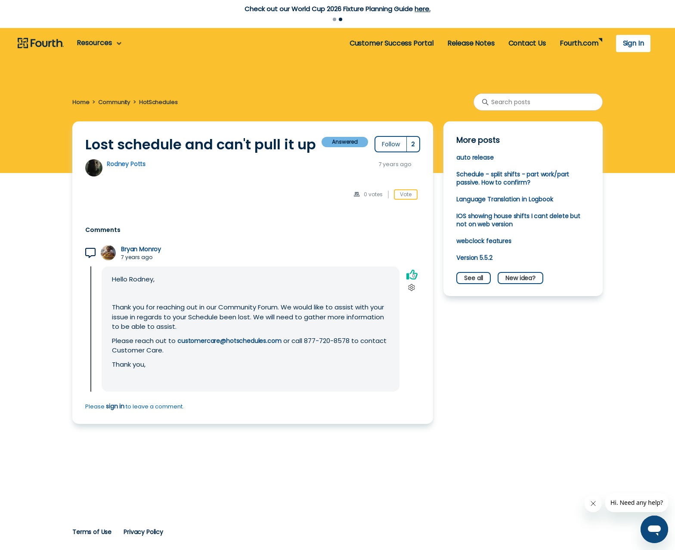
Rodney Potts (126, 164)
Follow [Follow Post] (391, 144)
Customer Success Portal (391, 43)
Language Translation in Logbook (504, 199)
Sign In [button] (633, 43)
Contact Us (527, 43)
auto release (474, 157)
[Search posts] (538, 102)
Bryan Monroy (141, 249)
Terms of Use (91, 532)
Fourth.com (579, 43)
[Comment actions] (411, 287)
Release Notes (471, 43)
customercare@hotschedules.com (229, 341)
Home (80, 102)
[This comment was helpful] (412, 274)
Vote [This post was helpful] (406, 194)
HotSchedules (158, 102)
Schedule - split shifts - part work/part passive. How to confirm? (512, 178)
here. (422, 8)
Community (114, 102)
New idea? (520, 278)
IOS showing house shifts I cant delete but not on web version (518, 220)
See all (473, 278)
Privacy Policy (143, 532)
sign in (115, 406)
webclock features (483, 241)
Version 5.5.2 (474, 257)
